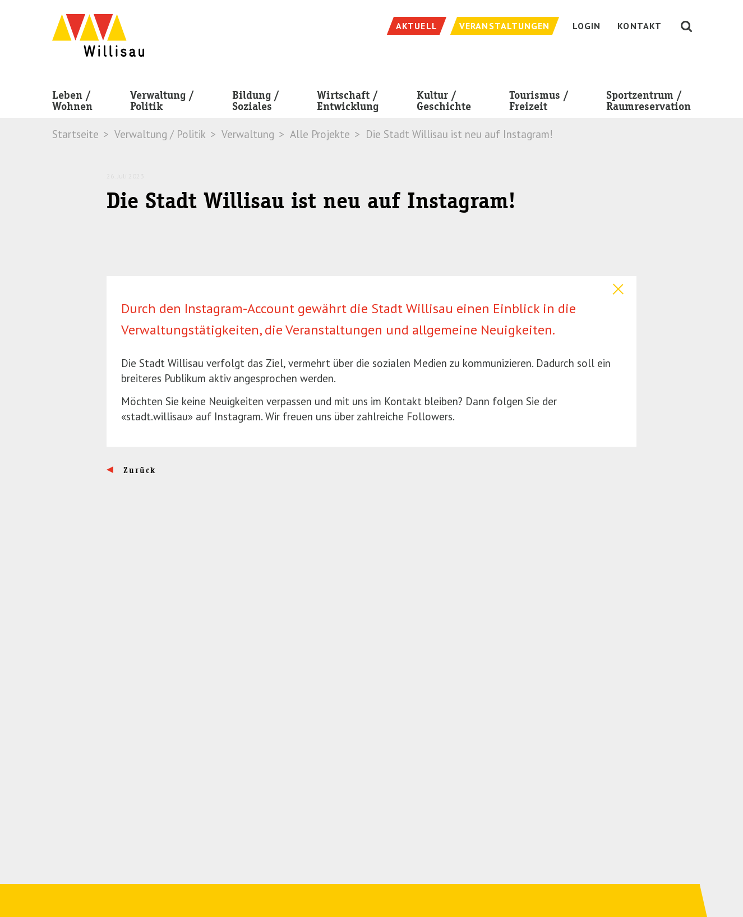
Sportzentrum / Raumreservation (648, 103)
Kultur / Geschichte (444, 103)
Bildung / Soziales (255, 103)
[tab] (371, 286)
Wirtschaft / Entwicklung (348, 103)
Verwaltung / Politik (162, 103)
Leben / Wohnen (72, 103)
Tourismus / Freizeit (539, 103)
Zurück (138, 470)
